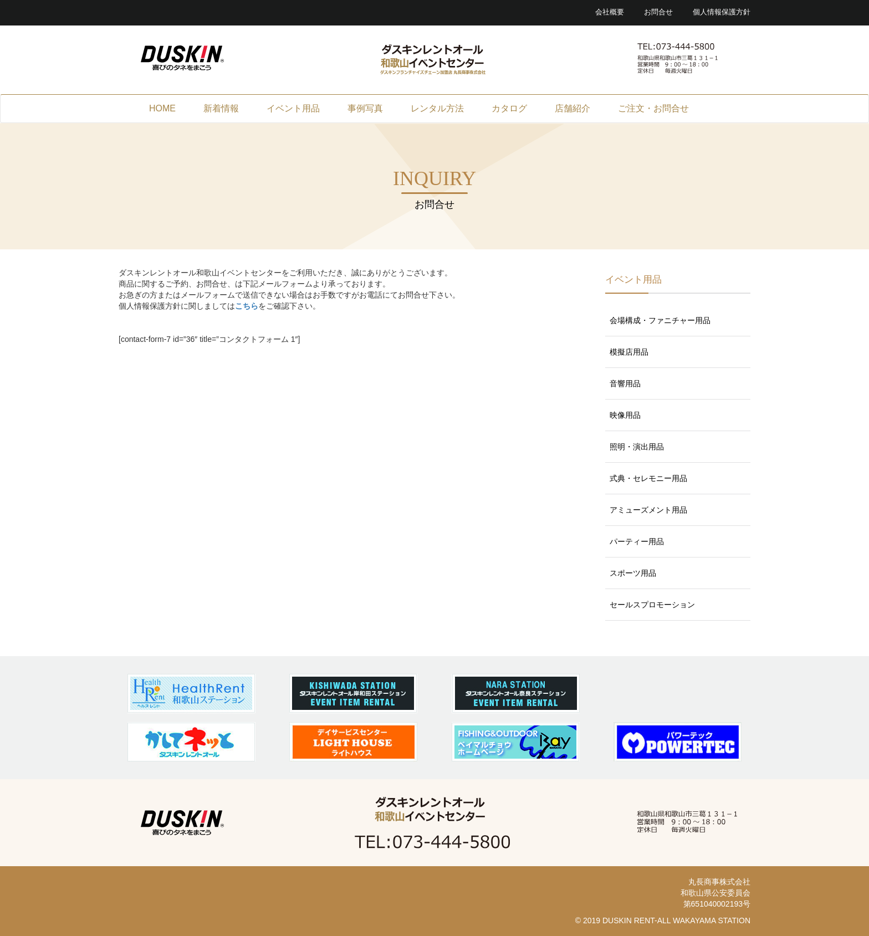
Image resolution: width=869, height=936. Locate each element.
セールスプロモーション (652, 604)
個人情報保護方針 (721, 12)
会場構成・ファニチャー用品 (660, 320)
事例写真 (365, 108)
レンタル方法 (437, 108)
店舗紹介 (572, 108)
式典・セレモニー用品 (648, 478)
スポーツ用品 (633, 573)
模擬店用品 (629, 351)
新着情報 (221, 108)
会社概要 (609, 12)
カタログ (509, 108)
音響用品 (625, 383)
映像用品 (625, 415)
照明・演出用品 (637, 446)
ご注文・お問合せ (653, 108)
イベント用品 (293, 108)
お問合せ (658, 12)
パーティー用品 (637, 541)
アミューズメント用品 (648, 509)
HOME (162, 108)
